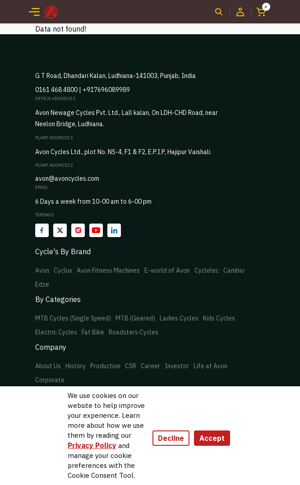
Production (105, 366)
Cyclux (63, 270)
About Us (48, 366)
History (75, 366)
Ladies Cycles (179, 318)
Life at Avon (210, 366)
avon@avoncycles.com (67, 178)
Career (150, 366)
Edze (42, 284)
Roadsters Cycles (133, 332)
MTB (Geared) (135, 318)
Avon (42, 270)
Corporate (50, 380)
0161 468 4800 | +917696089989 (82, 90)
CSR (130, 366)
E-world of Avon (167, 270)
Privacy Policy (92, 445)
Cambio (234, 270)
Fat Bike (93, 332)
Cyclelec (206, 270)
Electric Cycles (56, 332)
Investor (177, 366)
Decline (171, 438)
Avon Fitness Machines (108, 270)
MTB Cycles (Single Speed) (73, 318)
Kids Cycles (219, 318)
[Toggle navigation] (34, 12)
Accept (212, 438)
